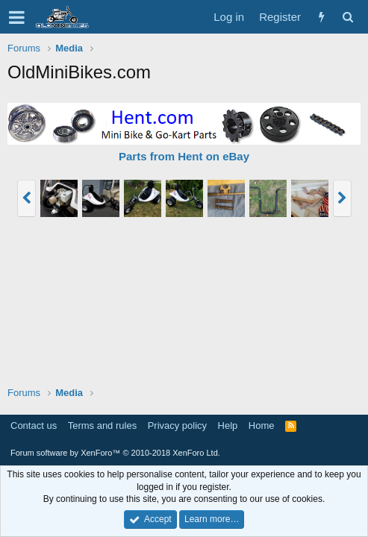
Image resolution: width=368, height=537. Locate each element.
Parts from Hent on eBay (184, 156)
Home (262, 425)
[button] (17, 17)
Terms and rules (102, 425)
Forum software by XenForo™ (115, 452)
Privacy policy (177, 425)
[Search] (347, 17)
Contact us (33, 425)
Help (228, 425)
